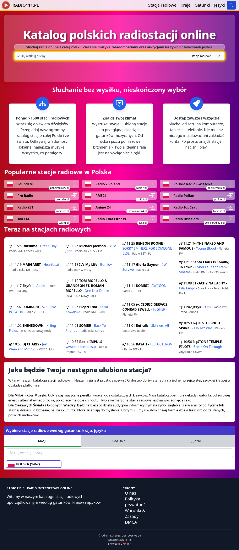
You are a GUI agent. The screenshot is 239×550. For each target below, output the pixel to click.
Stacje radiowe (162, 5)
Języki (219, 5)
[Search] (231, 5)
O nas (130, 493)
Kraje (186, 5)
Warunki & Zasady (135, 513)
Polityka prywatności (137, 501)
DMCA (131, 522)
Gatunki (202, 5)
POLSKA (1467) (24, 464)
